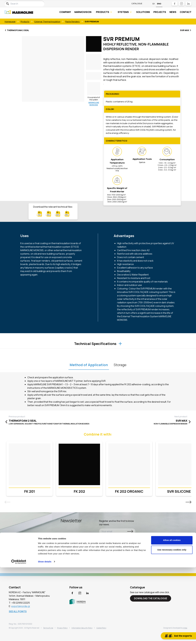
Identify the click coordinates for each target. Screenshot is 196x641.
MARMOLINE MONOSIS (93, 103)
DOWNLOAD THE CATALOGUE (150, 598)
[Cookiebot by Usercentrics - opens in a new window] (18, 635)
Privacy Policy (122, 538)
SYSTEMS (125, 12)
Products (25, 21)
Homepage (10, 21)
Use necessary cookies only (171, 623)
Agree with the (113, 538)
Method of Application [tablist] (89, 364)
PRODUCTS (104, 12)
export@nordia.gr (20, 606)
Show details (44, 635)
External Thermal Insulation (47, 21)
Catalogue (136, 3)
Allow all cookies (172, 614)
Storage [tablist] (120, 364)
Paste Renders (72, 21)
